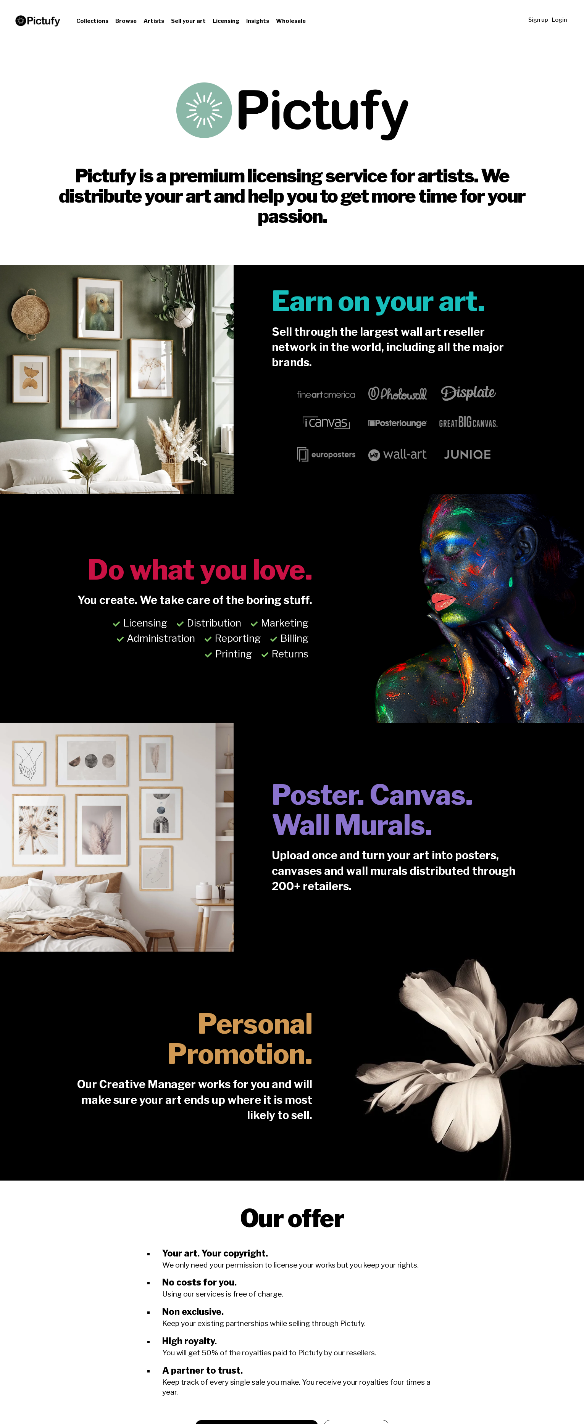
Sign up (538, 19)
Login (559, 19)
